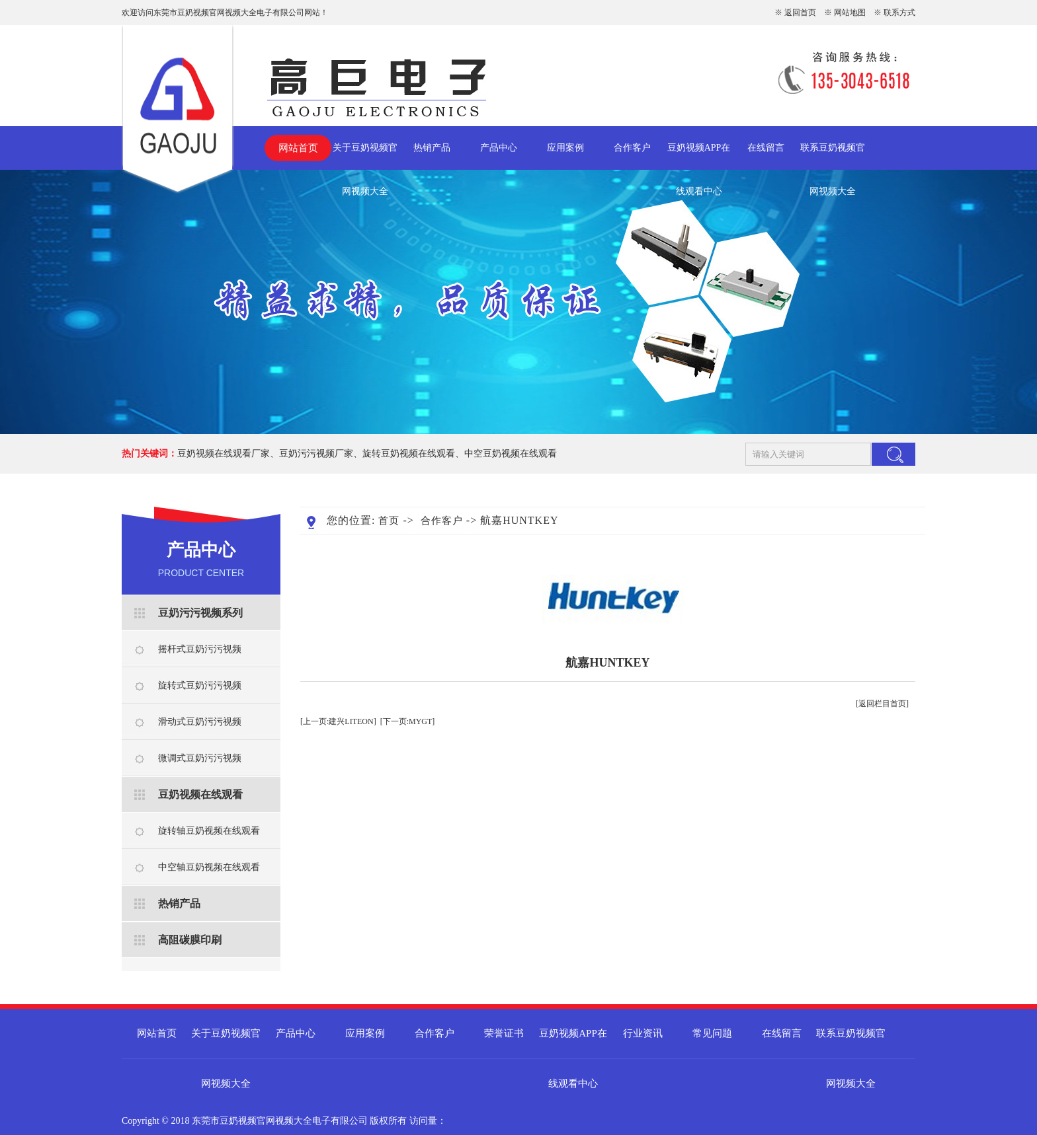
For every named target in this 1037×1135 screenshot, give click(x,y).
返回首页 (800, 12)
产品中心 (498, 148)
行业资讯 (643, 1033)
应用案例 (565, 148)
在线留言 (765, 148)
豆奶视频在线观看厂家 (223, 453)
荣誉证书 (504, 1033)
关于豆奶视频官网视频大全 (365, 156)
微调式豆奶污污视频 (199, 758)
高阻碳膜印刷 (190, 939)
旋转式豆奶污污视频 (199, 685)
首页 (388, 520)
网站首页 (298, 148)
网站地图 (850, 12)
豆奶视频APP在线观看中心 (699, 156)
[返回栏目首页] (882, 703)
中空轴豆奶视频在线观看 (209, 867)
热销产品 (431, 148)
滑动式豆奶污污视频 (199, 722)
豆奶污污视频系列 (200, 612)
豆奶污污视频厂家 (316, 453)
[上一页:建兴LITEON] (338, 721)
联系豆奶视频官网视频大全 (832, 156)
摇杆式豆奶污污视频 (199, 649)
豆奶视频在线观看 (200, 794)
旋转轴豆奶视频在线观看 (209, 831)
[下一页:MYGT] (407, 721)
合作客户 (632, 148)
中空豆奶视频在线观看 (510, 453)
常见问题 (712, 1033)
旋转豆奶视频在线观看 (408, 453)
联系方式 (899, 12)
